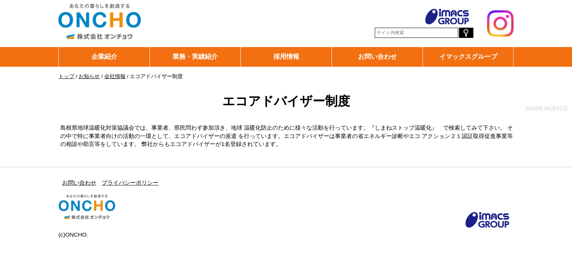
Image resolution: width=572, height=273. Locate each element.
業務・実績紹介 (195, 56)
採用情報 (286, 56)
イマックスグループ (468, 56)
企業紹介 (104, 56)
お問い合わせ (377, 56)
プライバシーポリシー (130, 182)
